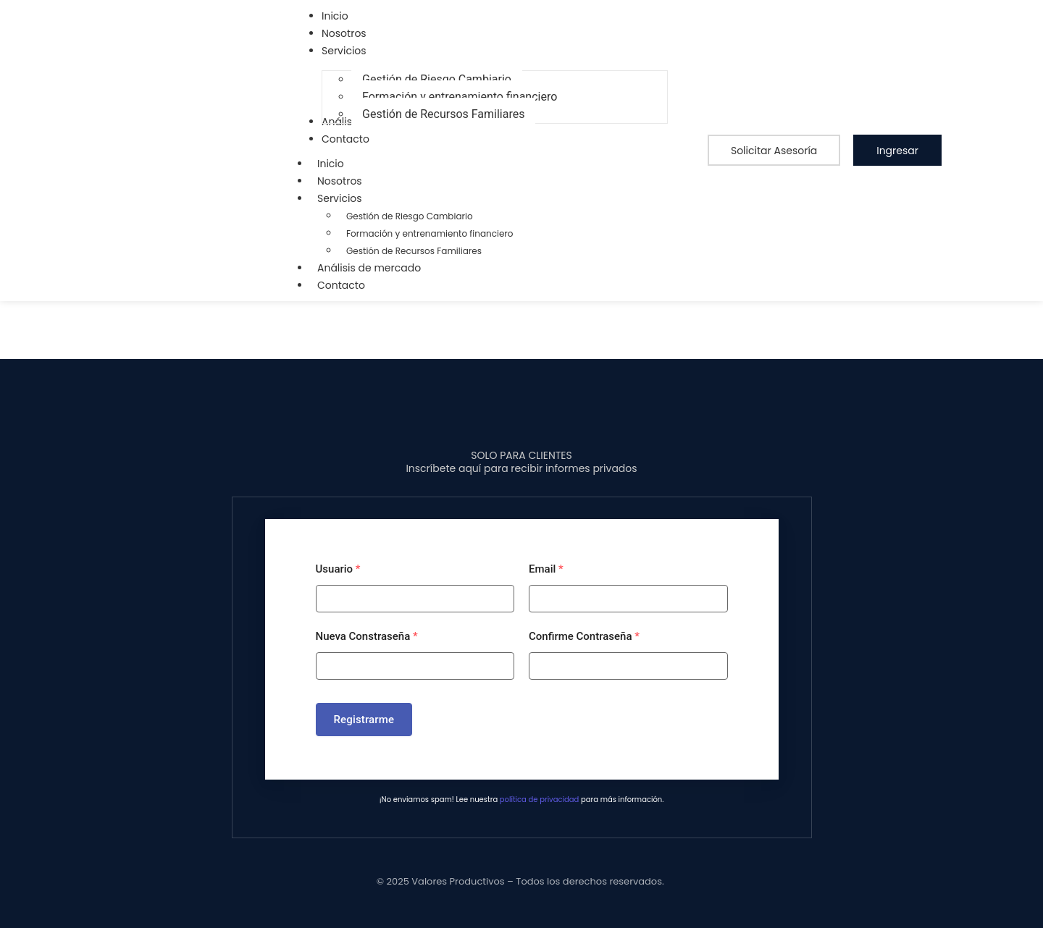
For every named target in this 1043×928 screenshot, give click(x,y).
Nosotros (339, 181)
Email (546, 568)
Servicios (347, 198)
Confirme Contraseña (584, 636)
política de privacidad (539, 799)
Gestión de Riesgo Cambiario (409, 216)
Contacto (341, 285)
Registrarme (364, 719)
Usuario (338, 568)
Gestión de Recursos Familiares (414, 251)
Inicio (330, 163)
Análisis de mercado (369, 268)
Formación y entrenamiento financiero (430, 233)
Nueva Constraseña (367, 636)
